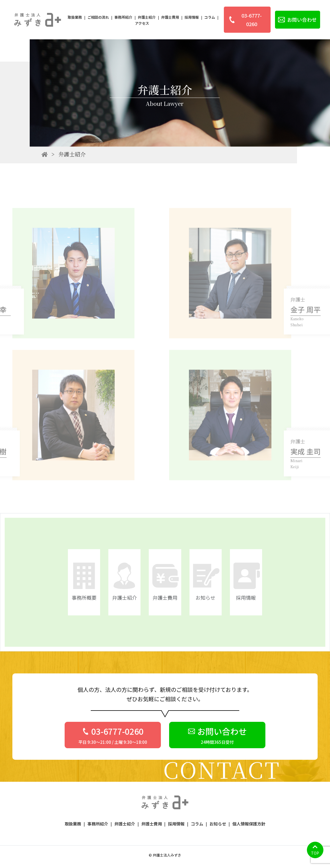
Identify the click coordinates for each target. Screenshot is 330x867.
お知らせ (218, 824)
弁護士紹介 (147, 17)
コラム (209, 17)
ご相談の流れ (98, 17)
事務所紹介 (123, 17)
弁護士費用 (170, 17)
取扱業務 (75, 17)
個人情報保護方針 (248, 824)
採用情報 (192, 17)
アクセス (142, 23)
